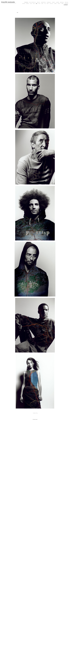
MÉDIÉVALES (62, 2)
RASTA (39, 3)
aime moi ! (38, 2)
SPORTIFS (23, 3)
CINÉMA (55, 3)
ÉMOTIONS (66, 2)
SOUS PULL (51, 3)
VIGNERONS (66, 3)
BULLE (34, 3)
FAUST (48, 3)
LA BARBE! (57, 2)
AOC (36, 3)
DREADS (27, 3)
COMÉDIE (53, 2)
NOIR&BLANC (49, 2)
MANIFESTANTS (43, 2)
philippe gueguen (8, 2)
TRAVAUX (26, 2)
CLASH (31, 3)
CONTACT (66, 4)
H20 (45, 3)
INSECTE (59, 3)
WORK (42, 3)
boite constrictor (32, 2)
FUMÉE (62, 3)
